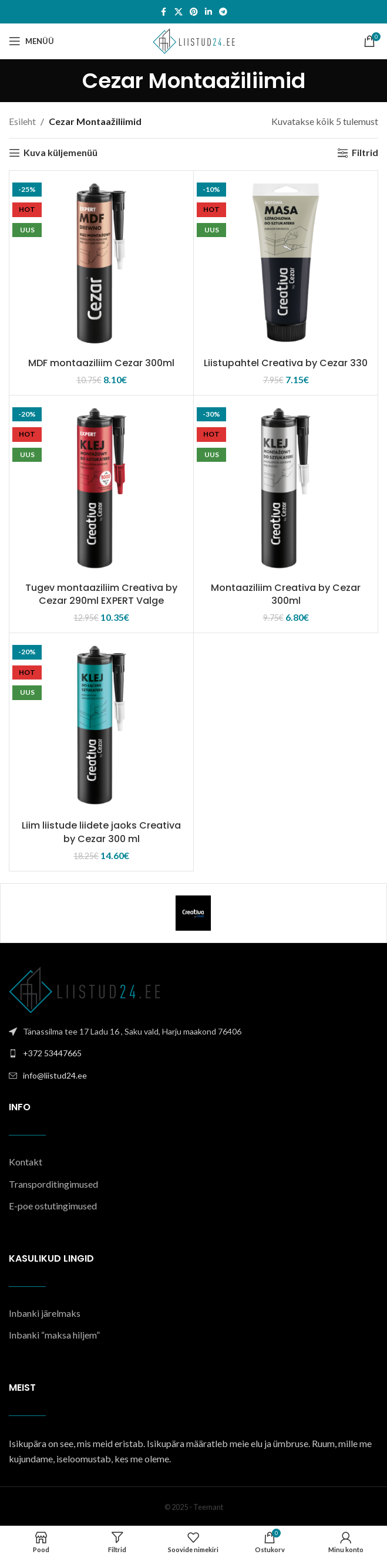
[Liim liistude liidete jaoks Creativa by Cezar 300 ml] (101, 725)
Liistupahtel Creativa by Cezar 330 (286, 363)
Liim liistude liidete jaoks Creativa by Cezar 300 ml (101, 832)
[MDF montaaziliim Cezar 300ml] (101, 263)
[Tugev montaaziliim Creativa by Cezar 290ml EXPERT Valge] (101, 487)
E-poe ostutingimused (53, 1205)
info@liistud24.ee (55, 1075)
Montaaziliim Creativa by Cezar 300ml (286, 594)
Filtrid (365, 152)
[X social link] (178, 12)
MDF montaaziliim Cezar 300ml (101, 363)
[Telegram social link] (223, 12)
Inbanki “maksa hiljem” (54, 1334)
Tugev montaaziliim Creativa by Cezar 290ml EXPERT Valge (101, 594)
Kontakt (25, 1161)
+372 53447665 (52, 1053)
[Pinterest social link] (193, 12)
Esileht (22, 121)
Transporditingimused (53, 1183)
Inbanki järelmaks (44, 1313)
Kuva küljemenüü (60, 152)
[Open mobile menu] (31, 41)
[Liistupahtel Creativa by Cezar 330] (286, 263)
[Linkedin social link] (208, 12)
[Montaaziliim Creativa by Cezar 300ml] (286, 487)
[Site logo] (194, 39)
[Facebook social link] (164, 12)
